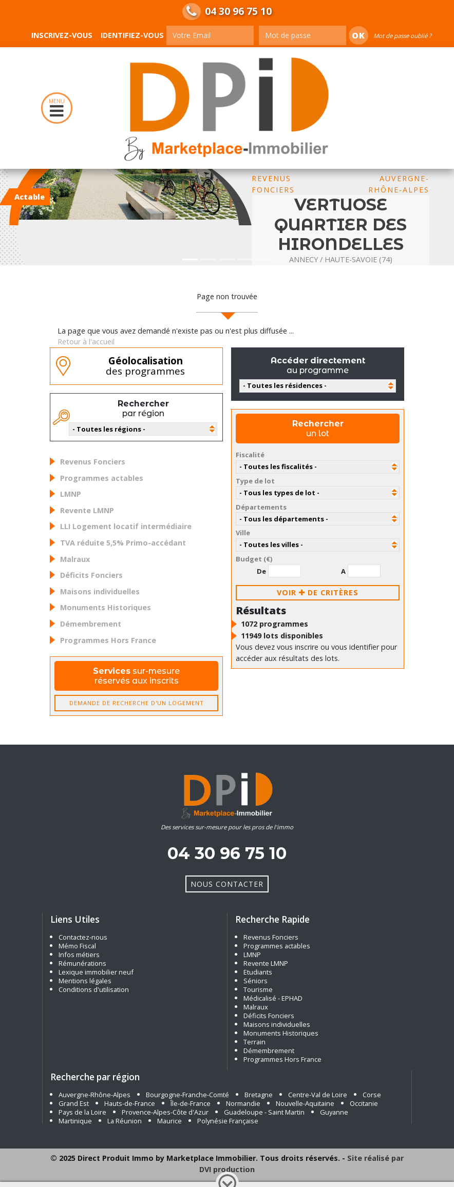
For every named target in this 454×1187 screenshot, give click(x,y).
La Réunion (124, 1120)
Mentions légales (85, 980)
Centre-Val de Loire (317, 1094)
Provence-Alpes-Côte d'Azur (165, 1112)
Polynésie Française (227, 1120)
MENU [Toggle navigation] (57, 108)
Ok (358, 35)
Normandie (243, 1103)
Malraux (75, 559)
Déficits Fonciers (91, 575)
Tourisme (258, 989)
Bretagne (258, 1094)
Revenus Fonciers (92, 461)
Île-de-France (191, 1103)
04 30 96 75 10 (238, 11)
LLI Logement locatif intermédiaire (126, 526)
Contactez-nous (83, 937)
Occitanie (364, 1103)
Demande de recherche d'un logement (136, 703)
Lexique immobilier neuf (97, 972)
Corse (372, 1094)
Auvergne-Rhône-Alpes (94, 1094)
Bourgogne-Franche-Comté (187, 1094)
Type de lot (255, 480)
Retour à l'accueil (86, 341)
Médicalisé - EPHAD (272, 998)
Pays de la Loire (82, 1112)
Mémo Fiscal (77, 945)
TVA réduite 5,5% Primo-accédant (123, 543)
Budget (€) (254, 558)
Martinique (75, 1120)
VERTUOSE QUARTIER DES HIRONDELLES (340, 224)
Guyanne (334, 1112)
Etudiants (257, 972)
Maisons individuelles (100, 591)
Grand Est (74, 1103)
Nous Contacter (227, 884)
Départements (261, 507)
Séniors (255, 980)
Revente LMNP (87, 510)
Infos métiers (79, 954)
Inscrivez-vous (61, 35)
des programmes (145, 366)
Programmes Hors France (108, 640)
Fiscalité (250, 454)
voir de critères (317, 592)
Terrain (254, 1041)
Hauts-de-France (129, 1103)
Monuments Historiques (105, 607)
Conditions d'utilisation (94, 989)
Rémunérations (82, 963)
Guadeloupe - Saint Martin (264, 1112)
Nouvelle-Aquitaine (305, 1103)
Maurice (169, 1120)
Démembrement (90, 624)
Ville (243, 532)
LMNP (70, 494)
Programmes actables (101, 478)
